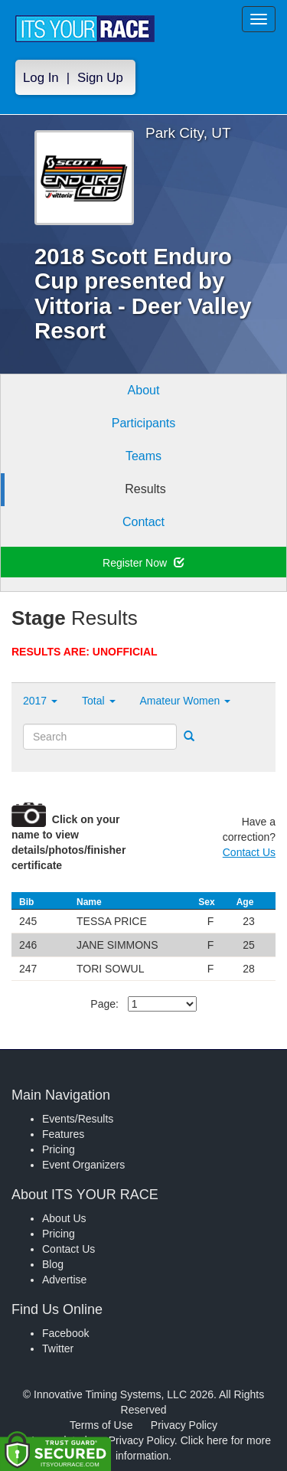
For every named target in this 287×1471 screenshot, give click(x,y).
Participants (144, 423)
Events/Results (77, 1119)
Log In (41, 77)
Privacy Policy (184, 1425)
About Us (64, 1218)
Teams (143, 456)
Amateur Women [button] (185, 701)
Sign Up (100, 77)
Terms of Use (101, 1425)
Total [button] (98, 701)
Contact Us (249, 852)
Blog (53, 1264)
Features (63, 1134)
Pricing (58, 1149)
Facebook (65, 1333)
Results (145, 488)
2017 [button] (40, 701)
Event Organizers (83, 1165)
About (144, 390)
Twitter (57, 1348)
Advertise (64, 1279)
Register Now (143, 563)
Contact (143, 521)
